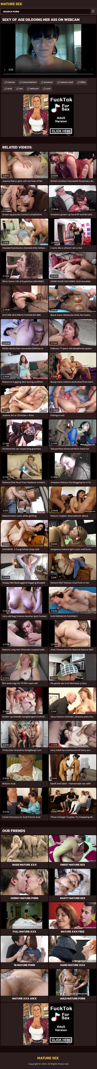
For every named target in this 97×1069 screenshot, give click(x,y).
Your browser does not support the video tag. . (48, 51)
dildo (83, 82)
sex (21, 88)
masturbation (29, 82)
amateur (48, 82)
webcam (34, 88)
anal (9, 88)
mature (11, 82)
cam (48, 88)
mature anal (66, 82)
